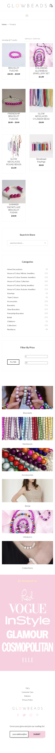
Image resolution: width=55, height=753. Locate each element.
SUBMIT (36, 734)
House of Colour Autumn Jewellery (21, 289)
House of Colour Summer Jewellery (21, 277)
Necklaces (11, 329)
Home (4, 24)
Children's (11, 321)
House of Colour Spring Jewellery (20, 285)
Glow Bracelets (13, 309)
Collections (11, 325)
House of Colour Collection (18, 281)
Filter (13, 362)
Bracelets (11, 305)
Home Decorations (14, 269)
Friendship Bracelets (15, 313)
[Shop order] (38, 39)
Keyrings (10, 293)
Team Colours (13, 297)
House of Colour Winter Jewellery (21, 273)
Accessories (12, 301)
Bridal (9, 317)
